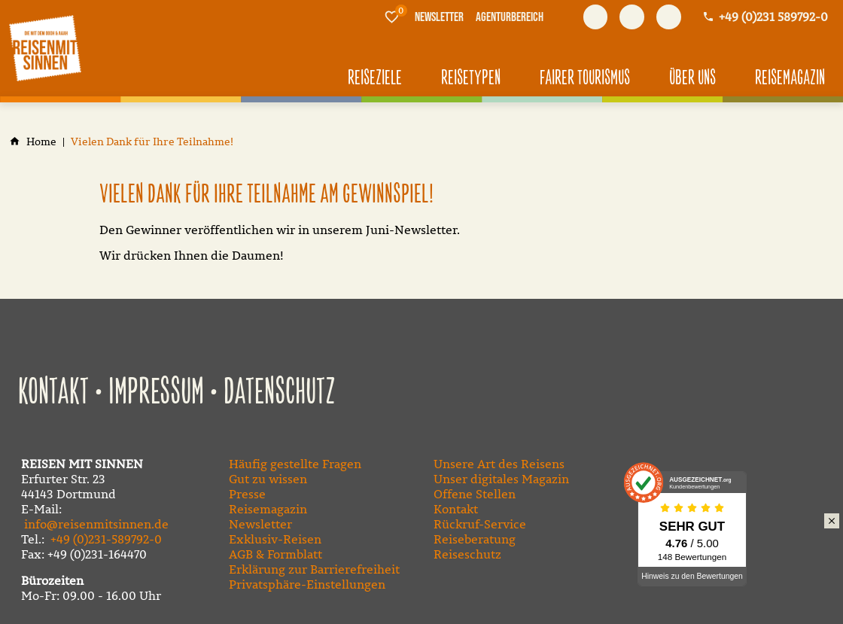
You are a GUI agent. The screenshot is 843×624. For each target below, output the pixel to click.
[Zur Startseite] (45, 48)
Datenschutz (280, 393)
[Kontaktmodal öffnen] (765, 17)
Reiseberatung (475, 538)
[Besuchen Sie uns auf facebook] (595, 17)
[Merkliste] (392, 17)
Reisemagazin (268, 508)
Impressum (156, 393)
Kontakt (53, 393)
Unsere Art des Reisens (499, 463)
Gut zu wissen (268, 478)
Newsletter (260, 523)
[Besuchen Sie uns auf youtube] (631, 17)
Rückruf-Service (480, 523)
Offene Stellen (475, 493)
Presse (247, 493)
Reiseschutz (467, 554)
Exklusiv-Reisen (275, 538)
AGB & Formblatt (275, 554)
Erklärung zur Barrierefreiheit (314, 569)
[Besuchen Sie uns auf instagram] (668, 17)
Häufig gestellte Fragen (295, 463)
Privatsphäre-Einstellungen (307, 584)
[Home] (41, 142)
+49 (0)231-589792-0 (106, 538)
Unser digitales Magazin (501, 478)
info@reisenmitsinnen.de (96, 523)
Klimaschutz (805, 538)
